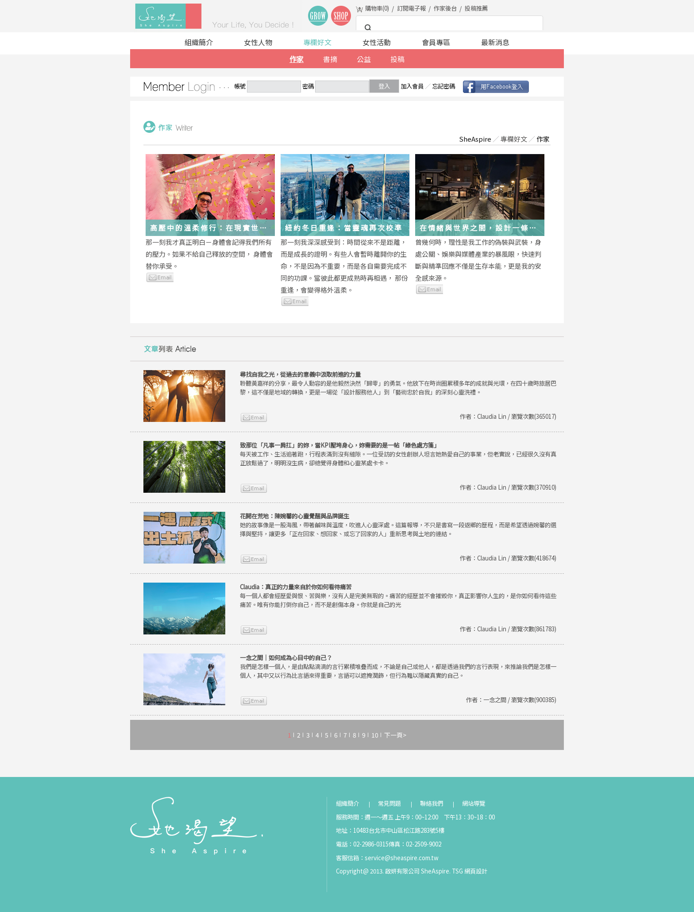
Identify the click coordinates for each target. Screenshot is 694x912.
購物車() (377, 8)
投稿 (397, 59)
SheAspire (475, 138)
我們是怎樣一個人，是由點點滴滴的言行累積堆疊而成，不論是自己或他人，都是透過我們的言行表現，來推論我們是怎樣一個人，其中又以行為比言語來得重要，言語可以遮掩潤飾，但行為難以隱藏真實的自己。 (398, 666)
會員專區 (436, 42)
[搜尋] (448, 28)
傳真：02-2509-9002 (415, 844)
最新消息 (495, 42)
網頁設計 (475, 871)
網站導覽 (473, 803)
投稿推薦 (476, 8)
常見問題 (389, 803)
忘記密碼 (443, 86)
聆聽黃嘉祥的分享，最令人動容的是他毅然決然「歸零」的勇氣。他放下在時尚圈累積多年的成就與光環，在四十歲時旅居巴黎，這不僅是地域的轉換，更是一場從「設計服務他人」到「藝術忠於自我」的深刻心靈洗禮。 (398, 383)
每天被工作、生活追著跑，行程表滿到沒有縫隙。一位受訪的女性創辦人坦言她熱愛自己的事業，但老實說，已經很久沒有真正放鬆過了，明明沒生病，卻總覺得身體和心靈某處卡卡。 (398, 454)
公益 (364, 59)
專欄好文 (317, 42)
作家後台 (445, 8)
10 (374, 734)
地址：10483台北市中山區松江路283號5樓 (390, 830)
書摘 (330, 59)
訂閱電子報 (411, 8)
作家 (296, 59)
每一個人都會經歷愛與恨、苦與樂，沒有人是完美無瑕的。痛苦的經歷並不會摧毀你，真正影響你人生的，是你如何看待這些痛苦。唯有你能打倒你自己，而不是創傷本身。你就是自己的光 (398, 596)
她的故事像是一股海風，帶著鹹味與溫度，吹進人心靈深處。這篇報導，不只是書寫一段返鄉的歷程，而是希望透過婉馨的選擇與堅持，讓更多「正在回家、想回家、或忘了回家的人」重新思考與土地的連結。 (398, 525)
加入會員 (412, 86)
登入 (384, 86)
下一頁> (395, 734)
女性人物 (258, 42)
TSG (457, 871)
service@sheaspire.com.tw (402, 858)
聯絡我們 (431, 803)
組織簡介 (199, 42)
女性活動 (376, 42)
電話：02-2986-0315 (362, 844)
